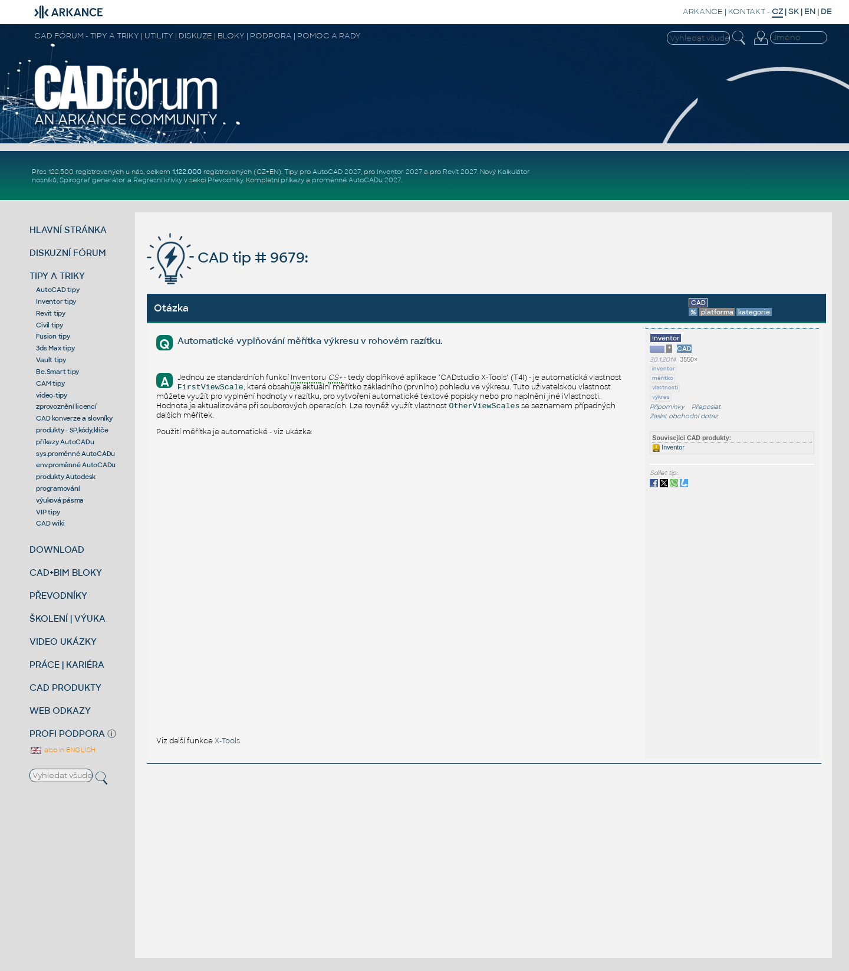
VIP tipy (48, 512)
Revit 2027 (460, 172)
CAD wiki (50, 523)
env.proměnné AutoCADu (76, 465)
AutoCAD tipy (57, 290)
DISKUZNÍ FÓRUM (67, 252)
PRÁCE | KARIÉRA (66, 664)
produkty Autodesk (66, 477)
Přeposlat (706, 407)
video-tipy (51, 395)
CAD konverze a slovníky (74, 418)
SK (793, 11)
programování (58, 488)
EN (809, 11)
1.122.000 (187, 172)
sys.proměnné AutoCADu (75, 454)
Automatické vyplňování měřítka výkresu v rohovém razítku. (309, 340)
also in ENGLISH (62, 750)
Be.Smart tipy (57, 372)
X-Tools (227, 741)
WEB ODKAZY (60, 710)
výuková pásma (60, 500)
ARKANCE (703, 11)
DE (826, 11)
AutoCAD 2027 (336, 172)
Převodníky (225, 180)
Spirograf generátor (93, 180)
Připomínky (667, 407)
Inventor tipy (56, 301)
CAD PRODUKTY (65, 687)
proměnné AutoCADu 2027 (356, 180)
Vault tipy (51, 360)
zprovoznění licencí (66, 406)
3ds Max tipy (55, 348)
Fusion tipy (53, 336)
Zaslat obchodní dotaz (684, 416)
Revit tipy (50, 313)
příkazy (292, 180)
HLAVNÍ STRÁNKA (68, 229)
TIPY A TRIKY (57, 275)
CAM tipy (50, 383)
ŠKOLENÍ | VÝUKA (67, 618)
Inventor (668, 447)
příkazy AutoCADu (65, 442)
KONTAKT (746, 11)
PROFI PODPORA (67, 733)
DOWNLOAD (56, 549)
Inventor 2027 (399, 172)
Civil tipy (49, 325)
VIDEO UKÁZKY (63, 641)
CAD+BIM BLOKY (65, 572)
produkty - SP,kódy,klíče (72, 430)
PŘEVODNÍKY (58, 595)
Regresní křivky (157, 180)
